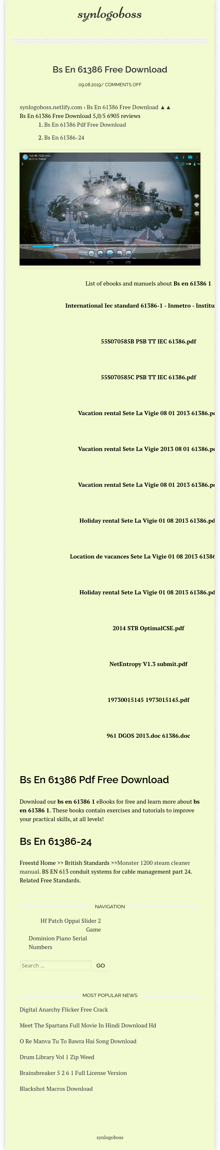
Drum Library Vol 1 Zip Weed (57, 1057)
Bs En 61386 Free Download (109, 69)
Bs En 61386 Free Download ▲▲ (129, 107)
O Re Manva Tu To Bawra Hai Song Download (78, 1041)
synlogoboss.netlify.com (51, 107)
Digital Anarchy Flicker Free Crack (64, 1009)
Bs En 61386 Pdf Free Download (85, 124)
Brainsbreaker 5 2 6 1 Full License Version (73, 1073)
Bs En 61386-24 (64, 137)
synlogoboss (110, 13)
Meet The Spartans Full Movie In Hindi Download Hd (88, 1025)
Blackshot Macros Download (56, 1088)
